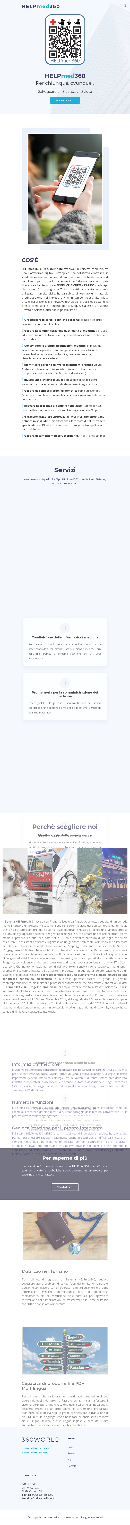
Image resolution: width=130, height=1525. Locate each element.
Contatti (72, 1466)
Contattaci (65, 1211)
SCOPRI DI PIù (65, 100)
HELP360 (41, 6)
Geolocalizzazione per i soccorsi (65, 1164)
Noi (70, 1459)
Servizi (71, 1453)
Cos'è (71, 1447)
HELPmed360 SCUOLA (35, 1448)
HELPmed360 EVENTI (35, 1452)
